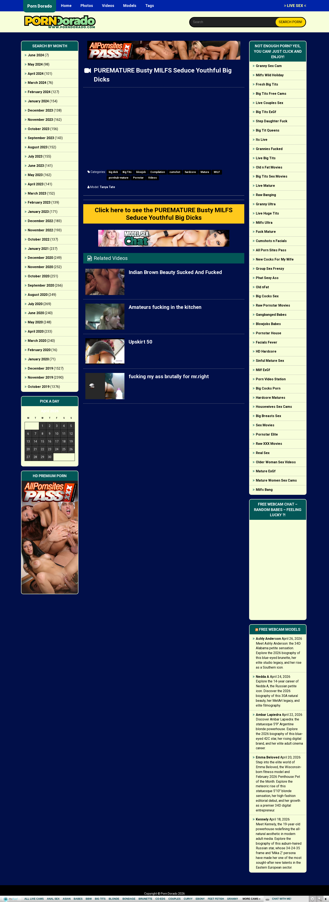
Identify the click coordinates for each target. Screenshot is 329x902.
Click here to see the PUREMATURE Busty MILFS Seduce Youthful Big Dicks (164, 213)
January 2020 (38, 359)
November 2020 (40, 267)
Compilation (157, 172)
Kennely (262, 819)
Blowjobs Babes (268, 324)
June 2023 (36, 166)
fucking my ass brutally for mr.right (169, 376)
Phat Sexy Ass (267, 278)
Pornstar (138, 177)
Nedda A (262, 677)
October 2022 (38, 239)
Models (129, 5)
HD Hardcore (266, 351)
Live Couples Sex (269, 103)
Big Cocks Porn (268, 388)
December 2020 (40, 258)
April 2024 (36, 74)
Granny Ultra (266, 204)
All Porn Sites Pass (271, 250)
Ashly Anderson (268, 639)
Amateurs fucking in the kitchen (165, 307)
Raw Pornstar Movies (273, 305)
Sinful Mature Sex (270, 361)
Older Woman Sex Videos (276, 462)
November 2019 (40, 377)
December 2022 (40, 221)
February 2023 (39, 202)
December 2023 (40, 110)
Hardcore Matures (270, 398)
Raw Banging (266, 195)
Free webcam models (279, 629)
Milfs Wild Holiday (270, 75)
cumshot (174, 172)
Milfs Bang (264, 490)
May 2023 (35, 175)
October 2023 (38, 129)
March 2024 (37, 83)
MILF (217, 172)
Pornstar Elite (267, 434)
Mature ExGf (266, 471)
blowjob (141, 172)
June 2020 (36, 313)
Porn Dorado (39, 6)
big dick (113, 172)
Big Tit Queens (267, 130)
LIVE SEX (295, 5)
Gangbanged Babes (271, 315)
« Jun (27, 464)
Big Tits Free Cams (271, 94)
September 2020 (41, 285)
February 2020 (39, 350)
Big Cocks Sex (267, 296)
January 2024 (38, 101)
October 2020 (38, 276)
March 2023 (37, 193)
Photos (87, 5)
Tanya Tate (107, 187)
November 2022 (40, 230)
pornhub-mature (118, 177)
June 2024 (36, 55)
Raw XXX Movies (269, 444)
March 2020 (37, 341)
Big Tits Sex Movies (271, 176)
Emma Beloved (267, 757)
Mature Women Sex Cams (276, 480)
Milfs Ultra (264, 223)
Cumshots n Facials (271, 241)
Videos (108, 5)
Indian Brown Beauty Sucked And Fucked (175, 272)
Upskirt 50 (140, 342)
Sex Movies (265, 425)
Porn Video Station (271, 379)
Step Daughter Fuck (271, 121)
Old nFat (262, 287)
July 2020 (35, 304)
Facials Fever (266, 342)
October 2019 (38, 387)
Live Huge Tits (267, 213)
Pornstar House (268, 333)
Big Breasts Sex (268, 416)
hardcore (190, 172)
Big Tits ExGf (266, 112)
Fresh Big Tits (267, 84)
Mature (205, 172)
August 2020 (38, 295)
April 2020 (36, 331)
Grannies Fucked (269, 149)
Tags (149, 5)
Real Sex (263, 453)
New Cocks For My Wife (275, 259)
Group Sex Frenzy (270, 269)
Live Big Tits (266, 158)
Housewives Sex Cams (274, 407)
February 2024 (39, 92)
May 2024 (35, 64)
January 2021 (38, 249)
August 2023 (38, 147)
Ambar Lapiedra (268, 715)
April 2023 (36, 184)
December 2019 (40, 368)
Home (66, 5)
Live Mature (265, 186)
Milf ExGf (263, 370)
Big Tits (127, 172)
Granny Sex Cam (269, 66)
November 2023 (40, 120)
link (325, 836)
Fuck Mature (266, 232)
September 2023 (41, 138)
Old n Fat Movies (269, 167)
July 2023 (35, 156)
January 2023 (38, 212)
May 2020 (35, 322)
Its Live (261, 140)
